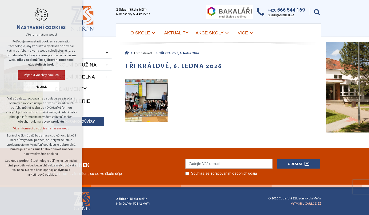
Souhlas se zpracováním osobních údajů (224, 173)
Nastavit (41, 86)
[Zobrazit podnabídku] (153, 33)
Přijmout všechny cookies (41, 75)
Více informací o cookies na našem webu (41, 128)
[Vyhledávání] (317, 12)
